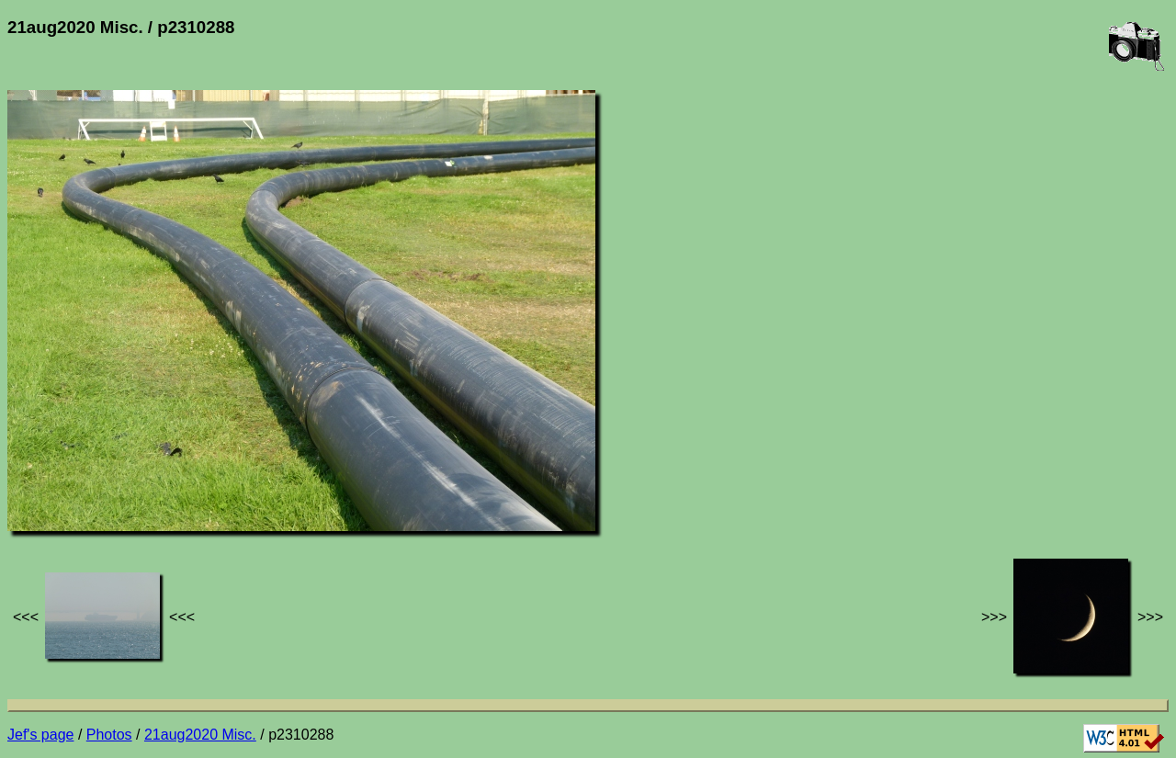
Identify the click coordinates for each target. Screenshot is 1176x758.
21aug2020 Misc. (200, 734)
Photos (109, 734)
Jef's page (40, 734)
